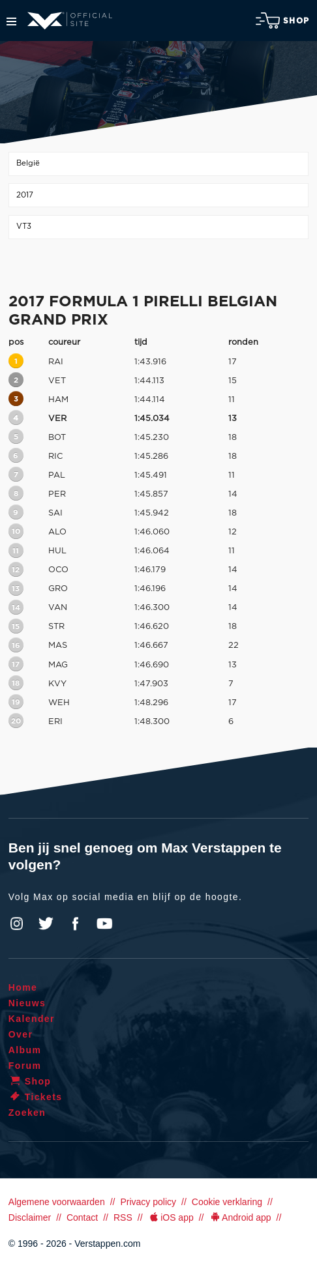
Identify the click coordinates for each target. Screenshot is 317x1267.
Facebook (75, 923)
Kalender (31, 1018)
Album (25, 1050)
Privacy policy (148, 1202)
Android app (240, 1217)
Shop (282, 20)
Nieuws (27, 1003)
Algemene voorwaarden (56, 1202)
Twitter (46, 923)
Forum (25, 1065)
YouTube (104, 923)
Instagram (16, 923)
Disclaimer (29, 1217)
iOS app (171, 1217)
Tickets (35, 1097)
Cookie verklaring (227, 1202)
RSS (122, 1217)
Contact (82, 1217)
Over (20, 1034)
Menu (11, 21)
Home (23, 987)
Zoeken (27, 1112)
